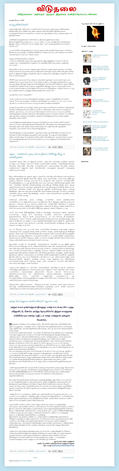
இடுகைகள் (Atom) (25, 460)
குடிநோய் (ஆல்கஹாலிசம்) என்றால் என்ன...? (100, 89)
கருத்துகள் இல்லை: (40, 147)
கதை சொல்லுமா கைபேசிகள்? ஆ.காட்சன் (33, 301)
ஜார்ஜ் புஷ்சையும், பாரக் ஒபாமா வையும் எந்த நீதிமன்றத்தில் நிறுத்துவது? (100, 138)
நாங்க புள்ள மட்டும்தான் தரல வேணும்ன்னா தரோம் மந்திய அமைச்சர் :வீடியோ (100, 67)
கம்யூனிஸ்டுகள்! (18, 24)
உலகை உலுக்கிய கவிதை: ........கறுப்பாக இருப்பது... (100, 148)
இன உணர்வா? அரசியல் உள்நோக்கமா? (95, 122)
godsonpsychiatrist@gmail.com (63, 445)
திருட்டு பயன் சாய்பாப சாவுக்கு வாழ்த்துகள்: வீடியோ (99, 79)
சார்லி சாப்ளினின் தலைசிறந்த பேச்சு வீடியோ (100, 100)
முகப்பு (35, 457)
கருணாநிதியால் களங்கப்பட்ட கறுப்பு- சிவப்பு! (99, 112)
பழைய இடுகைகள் (68, 457)
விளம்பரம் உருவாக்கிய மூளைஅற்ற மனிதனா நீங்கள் (99, 127)
